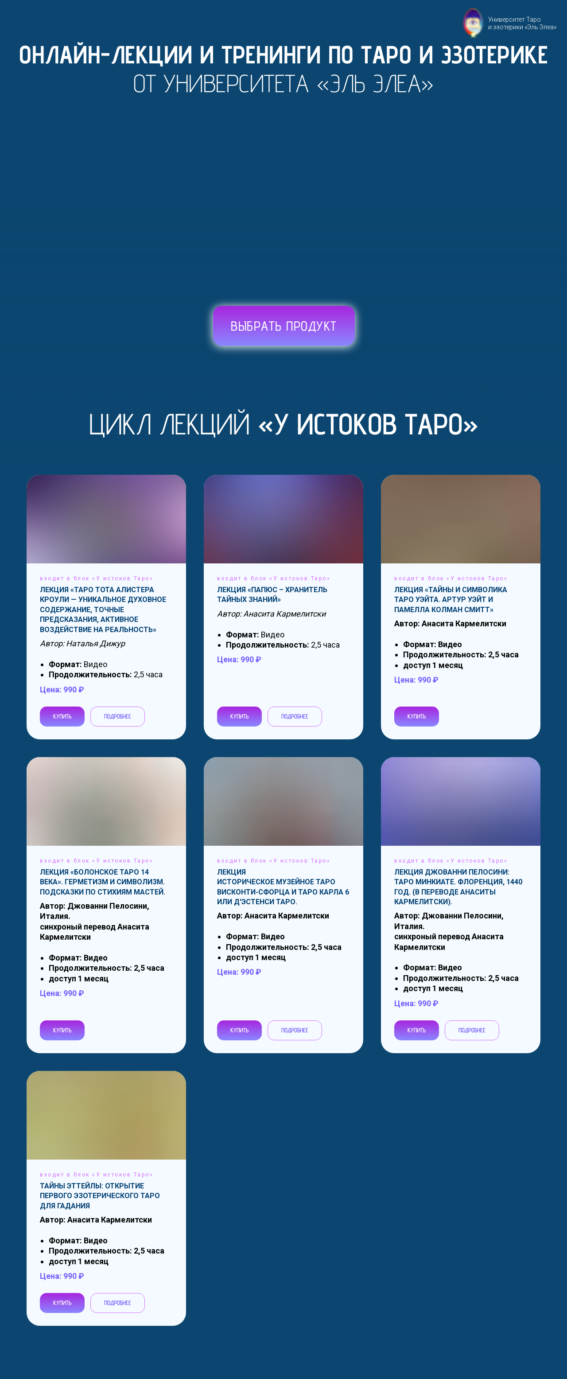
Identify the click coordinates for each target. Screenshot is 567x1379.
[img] (212, 327)
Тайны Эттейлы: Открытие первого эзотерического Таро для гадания (100, 1196)
